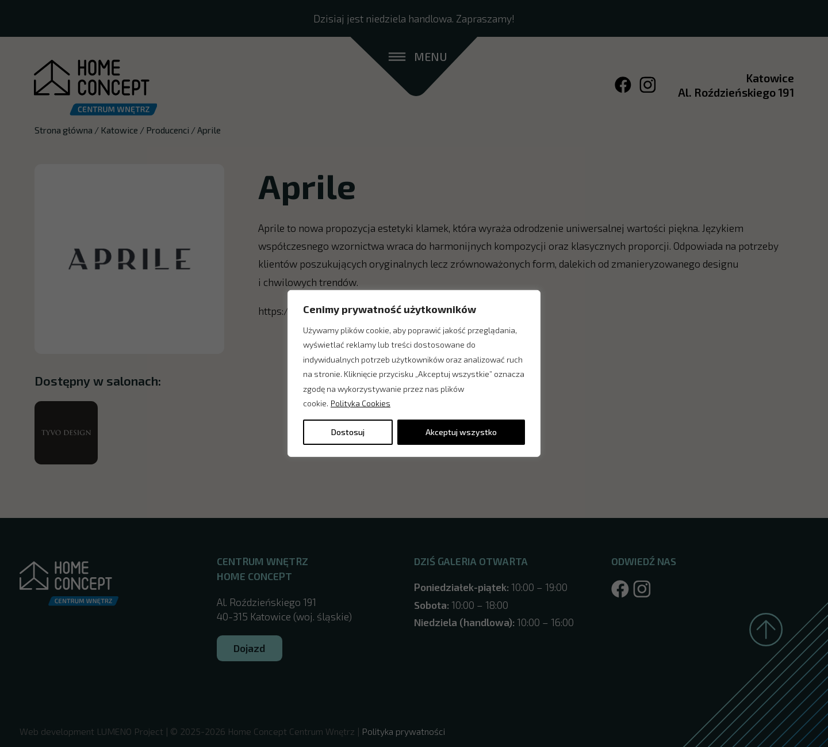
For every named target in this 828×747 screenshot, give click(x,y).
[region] (414, 373)
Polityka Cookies (360, 403)
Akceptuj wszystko (461, 432)
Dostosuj (348, 432)
